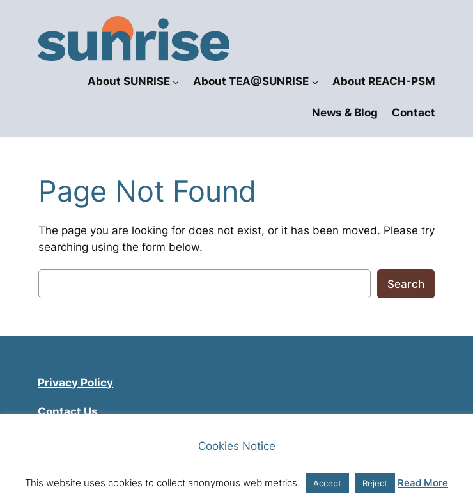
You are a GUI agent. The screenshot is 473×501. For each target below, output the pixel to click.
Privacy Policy (75, 382)
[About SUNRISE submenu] (176, 81)
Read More (423, 483)
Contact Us (68, 411)
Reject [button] (374, 483)
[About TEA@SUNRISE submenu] (315, 81)
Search (405, 284)
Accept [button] (327, 483)
